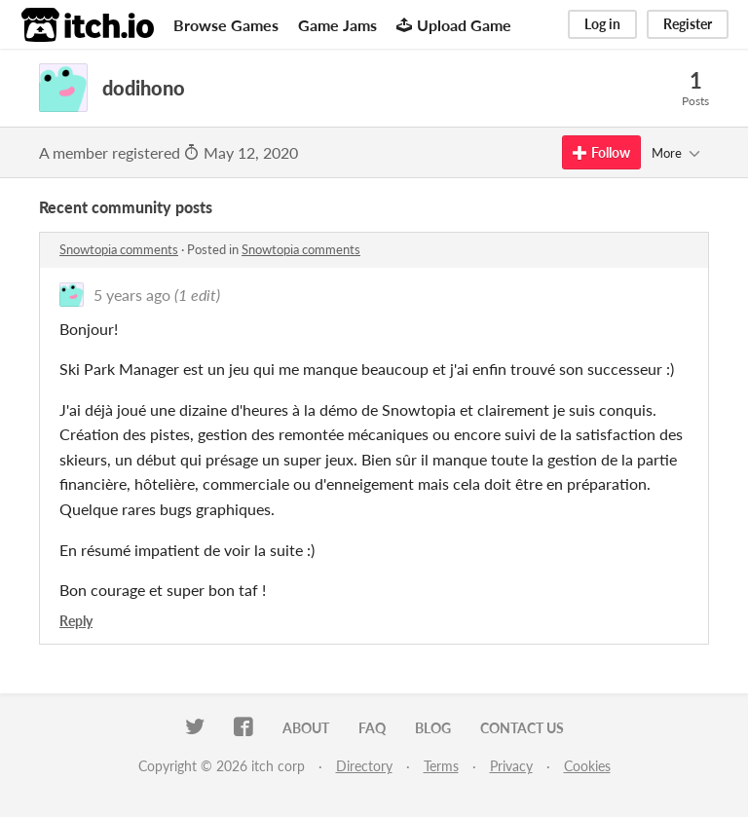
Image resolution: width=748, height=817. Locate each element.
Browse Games (226, 25)
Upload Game (453, 25)
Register (687, 24)
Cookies (587, 766)
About (305, 728)
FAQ (372, 728)
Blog (433, 728)
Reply (76, 621)
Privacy (511, 766)
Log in (602, 24)
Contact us (522, 728)
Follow (601, 152)
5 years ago (132, 294)
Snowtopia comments (118, 249)
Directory (364, 766)
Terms (441, 766)
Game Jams (337, 25)
